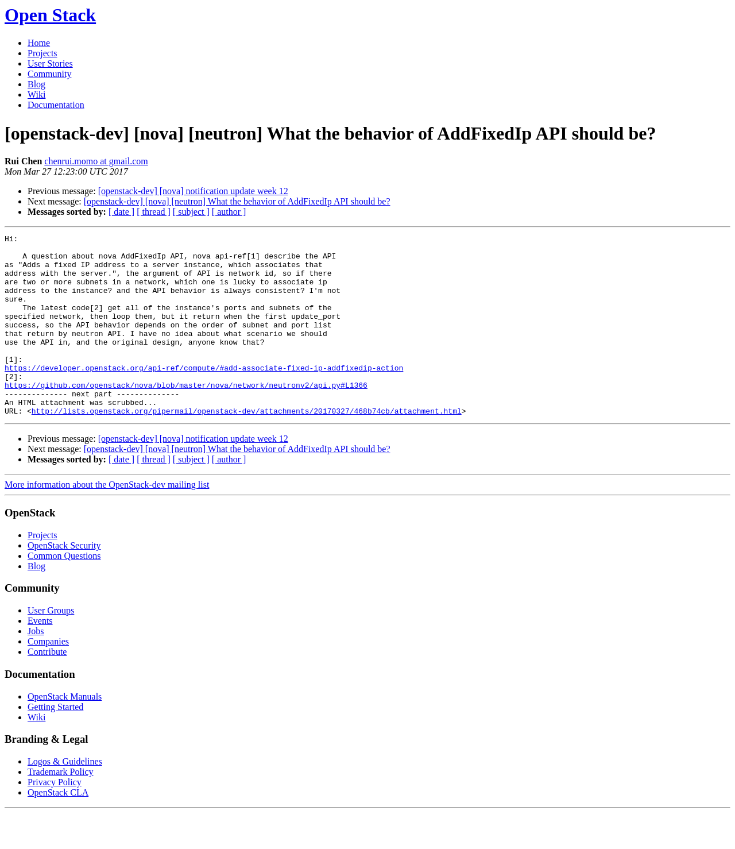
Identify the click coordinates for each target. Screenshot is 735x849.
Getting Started (55, 743)
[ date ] (121, 212)
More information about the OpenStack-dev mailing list (107, 521)
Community (49, 74)
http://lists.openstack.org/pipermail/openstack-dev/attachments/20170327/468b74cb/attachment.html (247, 447)
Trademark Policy (61, 808)
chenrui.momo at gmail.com (96, 161)
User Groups (51, 646)
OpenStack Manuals (65, 733)
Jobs (36, 667)
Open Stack (50, 15)
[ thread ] (154, 212)
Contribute (47, 688)
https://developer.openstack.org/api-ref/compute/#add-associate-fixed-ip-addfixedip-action (204, 395)
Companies (48, 677)
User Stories (50, 63)
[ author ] (229, 212)
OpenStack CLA (58, 828)
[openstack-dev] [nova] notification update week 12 (193, 191)
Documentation (56, 105)
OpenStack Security (64, 581)
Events (40, 657)
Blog (36, 84)
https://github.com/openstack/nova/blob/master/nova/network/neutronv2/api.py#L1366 (186, 416)
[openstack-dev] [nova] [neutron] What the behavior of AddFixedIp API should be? (237, 201)
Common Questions (64, 592)
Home (39, 43)
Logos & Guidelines (65, 797)
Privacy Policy (55, 818)
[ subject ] (191, 212)
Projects (42, 53)
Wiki (36, 94)
